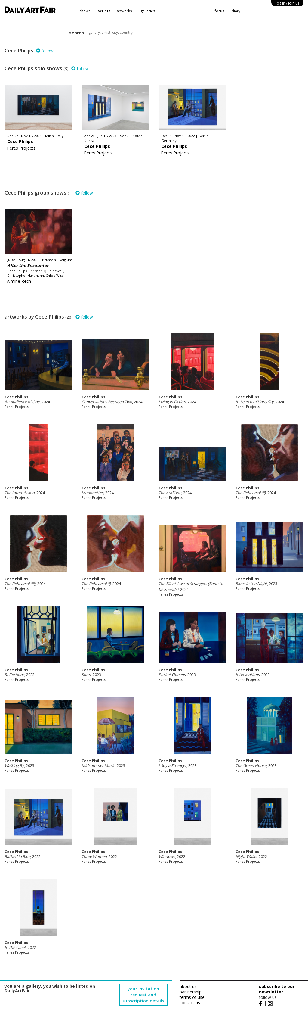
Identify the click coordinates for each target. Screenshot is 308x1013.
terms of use (192, 997)
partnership (191, 992)
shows (84, 11)
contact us (190, 1002)
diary (236, 11)
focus (219, 11)
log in (287, 3)
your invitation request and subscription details (143, 995)
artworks (124, 11)
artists (104, 11)
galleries (147, 11)
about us (188, 986)
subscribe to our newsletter (276, 989)
